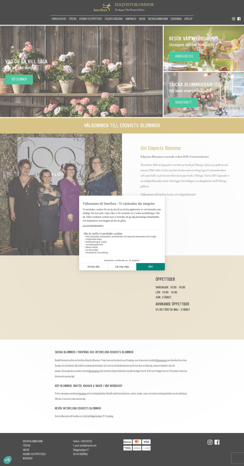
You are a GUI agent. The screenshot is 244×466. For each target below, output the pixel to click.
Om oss (142, 19)
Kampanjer (131, 19)
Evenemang (176, 19)
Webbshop (28, 458)
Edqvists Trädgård (114, 19)
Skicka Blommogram (158, 19)
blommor (82, 393)
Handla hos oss (59, 19)
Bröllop (188, 19)
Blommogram (161, 360)
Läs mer (151, 213)
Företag (72, 19)
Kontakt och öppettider (90, 19)
